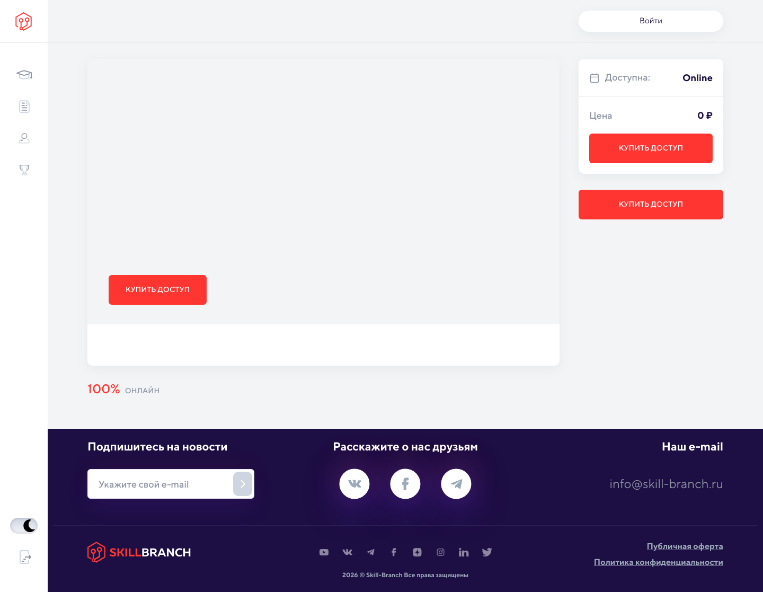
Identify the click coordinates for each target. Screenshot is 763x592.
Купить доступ (158, 290)
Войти (651, 20)
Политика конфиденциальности (658, 562)
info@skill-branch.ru (666, 483)
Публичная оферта (685, 546)
